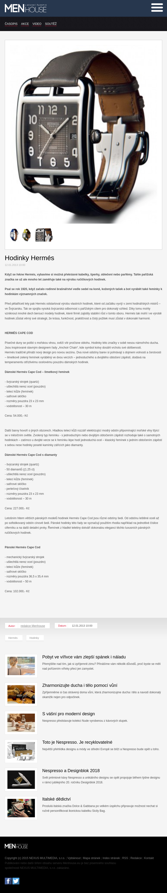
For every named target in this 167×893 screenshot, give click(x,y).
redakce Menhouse (33, 626)
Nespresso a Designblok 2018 (71, 770)
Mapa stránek (91, 858)
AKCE (25, 24)
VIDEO (36, 24)
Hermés (13, 637)
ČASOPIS (11, 24)
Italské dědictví (56, 799)
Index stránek (111, 858)
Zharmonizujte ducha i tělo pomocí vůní (79, 685)
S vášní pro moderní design (68, 713)
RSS (125, 858)
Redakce (136, 858)
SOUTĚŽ (51, 24)
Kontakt (149, 858)
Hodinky (34, 637)
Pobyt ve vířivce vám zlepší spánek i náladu (84, 657)
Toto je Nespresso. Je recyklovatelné (77, 742)
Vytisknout (74, 858)
